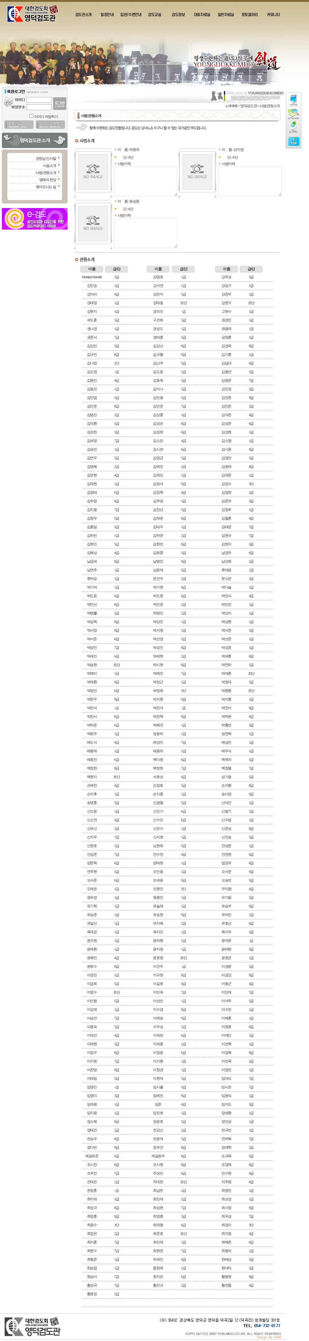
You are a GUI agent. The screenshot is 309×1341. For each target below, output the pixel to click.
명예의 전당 (47, 180)
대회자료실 (202, 15)
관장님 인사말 (46, 158)
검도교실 (154, 15)
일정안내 (107, 15)
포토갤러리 (249, 15)
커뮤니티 (273, 15)
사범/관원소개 (45, 173)
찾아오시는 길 (46, 187)
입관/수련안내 (131, 15)
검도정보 (178, 15)
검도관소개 (83, 15)
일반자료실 (226, 15)
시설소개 (49, 165)
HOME (232, 106)
